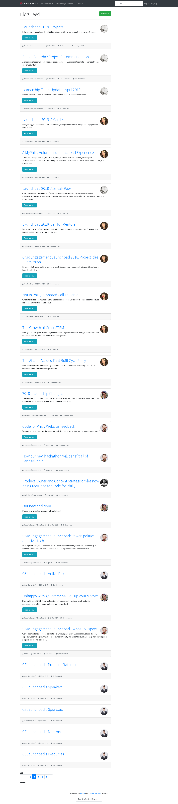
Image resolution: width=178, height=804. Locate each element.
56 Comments (54, 284)
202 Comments (64, 470)
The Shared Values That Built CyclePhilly (54, 360)
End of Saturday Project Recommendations (56, 56)
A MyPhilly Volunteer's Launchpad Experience (58, 152)
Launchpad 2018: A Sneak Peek (47, 188)
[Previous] (22, 776)
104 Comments (55, 246)
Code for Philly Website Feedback (48, 426)
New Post (105, 13)
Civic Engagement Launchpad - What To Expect (59, 628)
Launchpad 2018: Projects (42, 26)
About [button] (79, 3)
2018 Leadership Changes (42, 393)
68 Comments (54, 350)
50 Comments (57, 743)
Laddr (82, 793)
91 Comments (64, 46)
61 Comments (64, 213)
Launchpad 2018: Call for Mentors (48, 224)
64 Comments (63, 563)
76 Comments (54, 142)
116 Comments (65, 79)
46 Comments (57, 721)
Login (146, 3)
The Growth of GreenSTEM (43, 327)
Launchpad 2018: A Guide (42, 119)
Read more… (29, 37)
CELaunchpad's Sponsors (42, 709)
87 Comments (54, 177)
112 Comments (58, 585)
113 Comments (68, 415)
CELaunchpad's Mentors (41, 731)
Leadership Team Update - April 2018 (51, 89)
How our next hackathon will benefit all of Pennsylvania (55, 458)
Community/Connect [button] (64, 3)
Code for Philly (29, 3)
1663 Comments (55, 382)
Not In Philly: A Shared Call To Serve (50, 294)
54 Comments (63, 654)
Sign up (154, 3)
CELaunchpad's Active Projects (46, 573)
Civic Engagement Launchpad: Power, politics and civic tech (58, 538)
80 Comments (64, 109)
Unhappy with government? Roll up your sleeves (60, 595)
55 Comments (57, 698)
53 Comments (67, 618)
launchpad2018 (79, 46)
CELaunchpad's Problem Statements (51, 664)
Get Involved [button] (46, 3)
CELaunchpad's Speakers (42, 687)
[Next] (51, 776)
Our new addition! (36, 506)
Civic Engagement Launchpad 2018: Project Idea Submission (60, 259)
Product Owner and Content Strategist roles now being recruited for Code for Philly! (60, 483)
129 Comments (64, 445)
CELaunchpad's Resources (43, 754)
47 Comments (67, 525)
